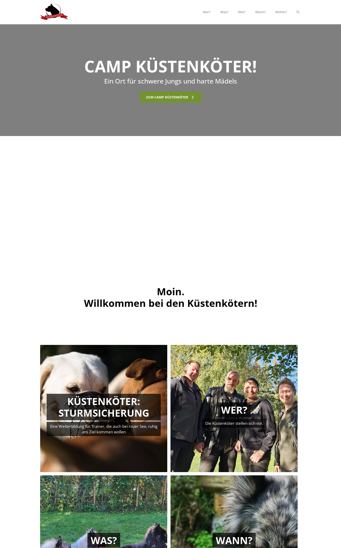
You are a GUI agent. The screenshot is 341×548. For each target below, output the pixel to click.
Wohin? (281, 12)
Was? (224, 12)
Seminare (117, 524)
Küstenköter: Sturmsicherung (133, 518)
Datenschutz (260, 518)
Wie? (241, 12)
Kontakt (257, 501)
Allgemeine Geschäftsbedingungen (269, 510)
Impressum (259, 524)
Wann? (260, 12)
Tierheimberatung (124, 530)
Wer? (207, 12)
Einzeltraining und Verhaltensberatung (126, 503)
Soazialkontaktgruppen (128, 512)
